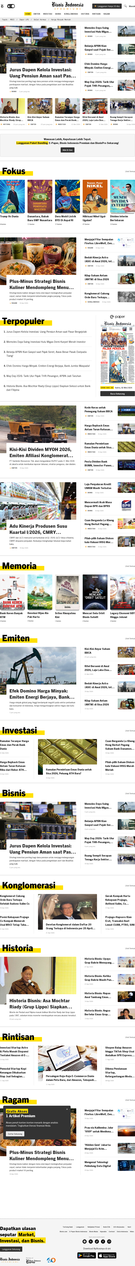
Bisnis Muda (93, 1231)
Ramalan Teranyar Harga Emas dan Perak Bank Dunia (67, 119)
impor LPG (24, 19)
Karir (129, 1227)
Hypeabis (103, 1231)
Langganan (80, 1227)
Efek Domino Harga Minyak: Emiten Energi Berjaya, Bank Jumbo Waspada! (48, 365)
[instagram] (85, 1241)
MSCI (12, 19)
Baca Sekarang (117, 393)
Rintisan (96, 14)
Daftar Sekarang (15, 1134)
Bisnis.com (63, 1231)
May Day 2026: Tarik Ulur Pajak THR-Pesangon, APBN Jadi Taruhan (43, 375)
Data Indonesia (122, 1231)
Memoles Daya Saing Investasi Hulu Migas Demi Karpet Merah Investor (46, 341)
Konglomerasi (71, 14)
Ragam (107, 14)
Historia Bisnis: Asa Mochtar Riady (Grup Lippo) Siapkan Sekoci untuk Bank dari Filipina (12, 119)
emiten (37, 14)
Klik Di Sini (67, 150)
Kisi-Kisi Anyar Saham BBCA (38, 118)
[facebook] (103, 1241)
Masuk (132, 6)
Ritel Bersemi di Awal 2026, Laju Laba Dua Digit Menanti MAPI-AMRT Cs (93, 119)
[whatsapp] (109, 1241)
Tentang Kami (68, 1227)
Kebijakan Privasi (94, 1227)
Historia (85, 14)
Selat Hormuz (40, 19)
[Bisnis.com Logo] (2, 6)
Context (112, 1231)
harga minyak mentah (61, 19)
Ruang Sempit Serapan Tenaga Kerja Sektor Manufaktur (121, 119)
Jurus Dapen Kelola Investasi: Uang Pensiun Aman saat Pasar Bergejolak (46, 331)
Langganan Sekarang (11, 1249)
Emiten (13, 468)
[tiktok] (97, 1241)
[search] (125, 6)
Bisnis (58, 14)
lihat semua (130, 171)
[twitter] (91, 1241)
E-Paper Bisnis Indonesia (78, 1231)
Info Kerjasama (119, 1227)
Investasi (47, 14)
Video (132, 1231)
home (27, 14)
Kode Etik (106, 1227)
